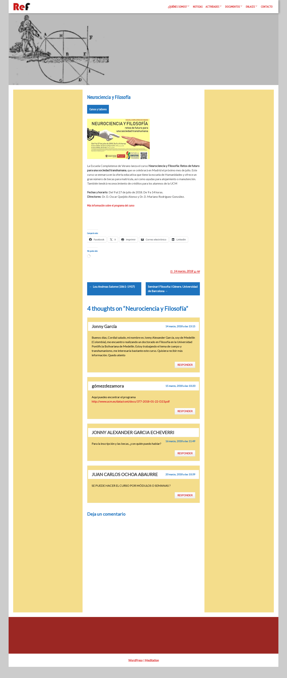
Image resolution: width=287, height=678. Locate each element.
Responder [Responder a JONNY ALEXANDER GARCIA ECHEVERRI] (185, 464)
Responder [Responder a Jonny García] (185, 375)
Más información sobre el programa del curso (110, 207)
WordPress (135, 671)
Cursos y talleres (98, 111)
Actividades (212, 6)
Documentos (232, 6)
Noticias (198, 6)
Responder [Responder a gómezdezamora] (185, 422)
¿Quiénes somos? (177, 6)
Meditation (152, 671)
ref (198, 277)
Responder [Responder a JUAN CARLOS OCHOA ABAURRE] (185, 506)
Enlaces (250, 6)
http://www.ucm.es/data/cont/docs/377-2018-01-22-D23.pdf (131, 412)
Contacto (267, 6)
